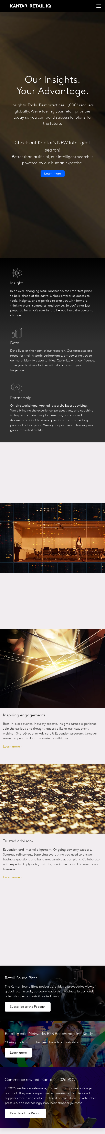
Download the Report (25, 1113)
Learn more (18, 1052)
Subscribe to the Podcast (27, 1006)
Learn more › (12, 746)
